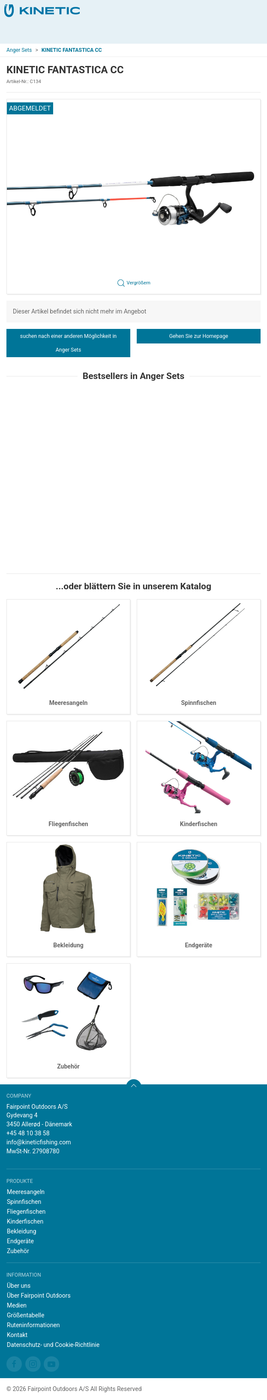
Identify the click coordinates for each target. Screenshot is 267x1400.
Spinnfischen (198, 702)
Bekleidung (68, 945)
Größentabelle (25, 1315)
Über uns (18, 1285)
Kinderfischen (198, 824)
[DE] (42, 10)
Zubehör (68, 1066)
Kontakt (17, 1334)
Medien (17, 1305)
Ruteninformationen (33, 1325)
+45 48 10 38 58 (28, 1133)
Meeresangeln (68, 702)
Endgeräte (199, 945)
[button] (133, 196)
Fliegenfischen (68, 824)
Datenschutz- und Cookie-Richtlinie (53, 1344)
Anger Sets (19, 50)
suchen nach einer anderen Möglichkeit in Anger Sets (68, 343)
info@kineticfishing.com (38, 1142)
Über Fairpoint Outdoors (39, 1295)
